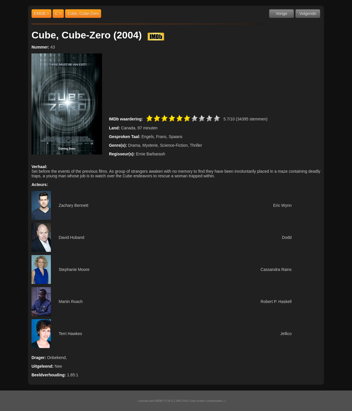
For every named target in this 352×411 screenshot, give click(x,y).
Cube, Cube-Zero (83, 13)
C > (58, 13)
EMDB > (41, 13)
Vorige (281, 13)
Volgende (307, 13)
